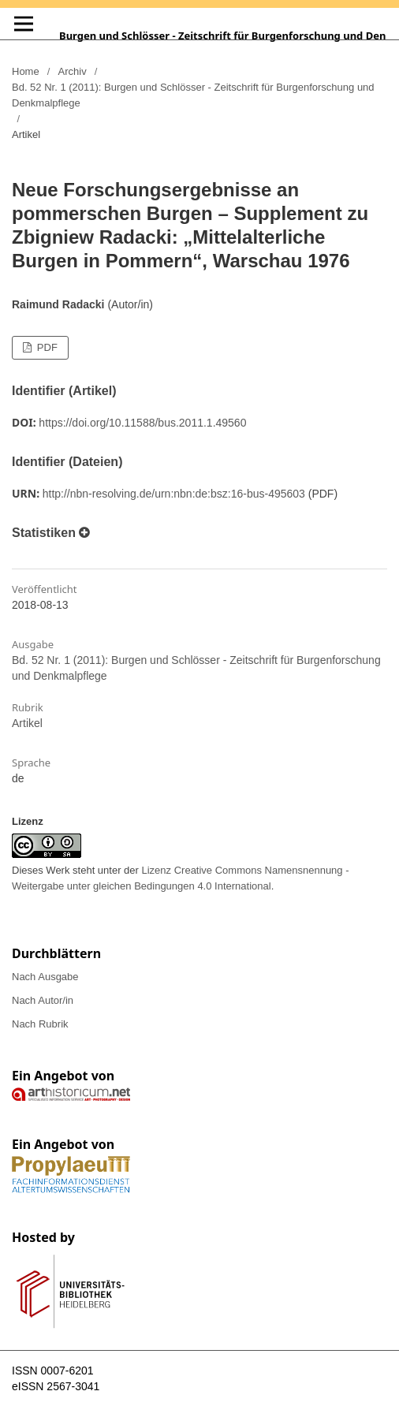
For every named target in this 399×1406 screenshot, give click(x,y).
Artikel (27, 723)
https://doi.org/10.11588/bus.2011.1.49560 (142, 422)
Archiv (72, 71)
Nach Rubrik (40, 1024)
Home (25, 71)
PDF (46, 347)
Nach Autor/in (42, 1000)
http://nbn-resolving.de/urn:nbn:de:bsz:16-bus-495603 (174, 493)
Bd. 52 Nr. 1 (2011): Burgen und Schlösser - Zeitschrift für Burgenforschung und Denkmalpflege (193, 95)
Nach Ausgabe (45, 977)
